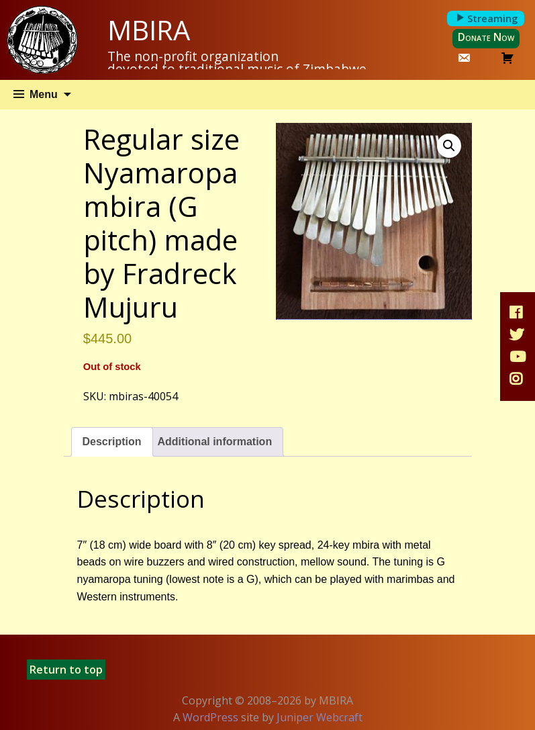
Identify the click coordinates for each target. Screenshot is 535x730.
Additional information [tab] (215, 441)
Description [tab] (112, 441)
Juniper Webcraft (319, 717)
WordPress (210, 717)
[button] (449, 146)
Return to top (66, 669)
